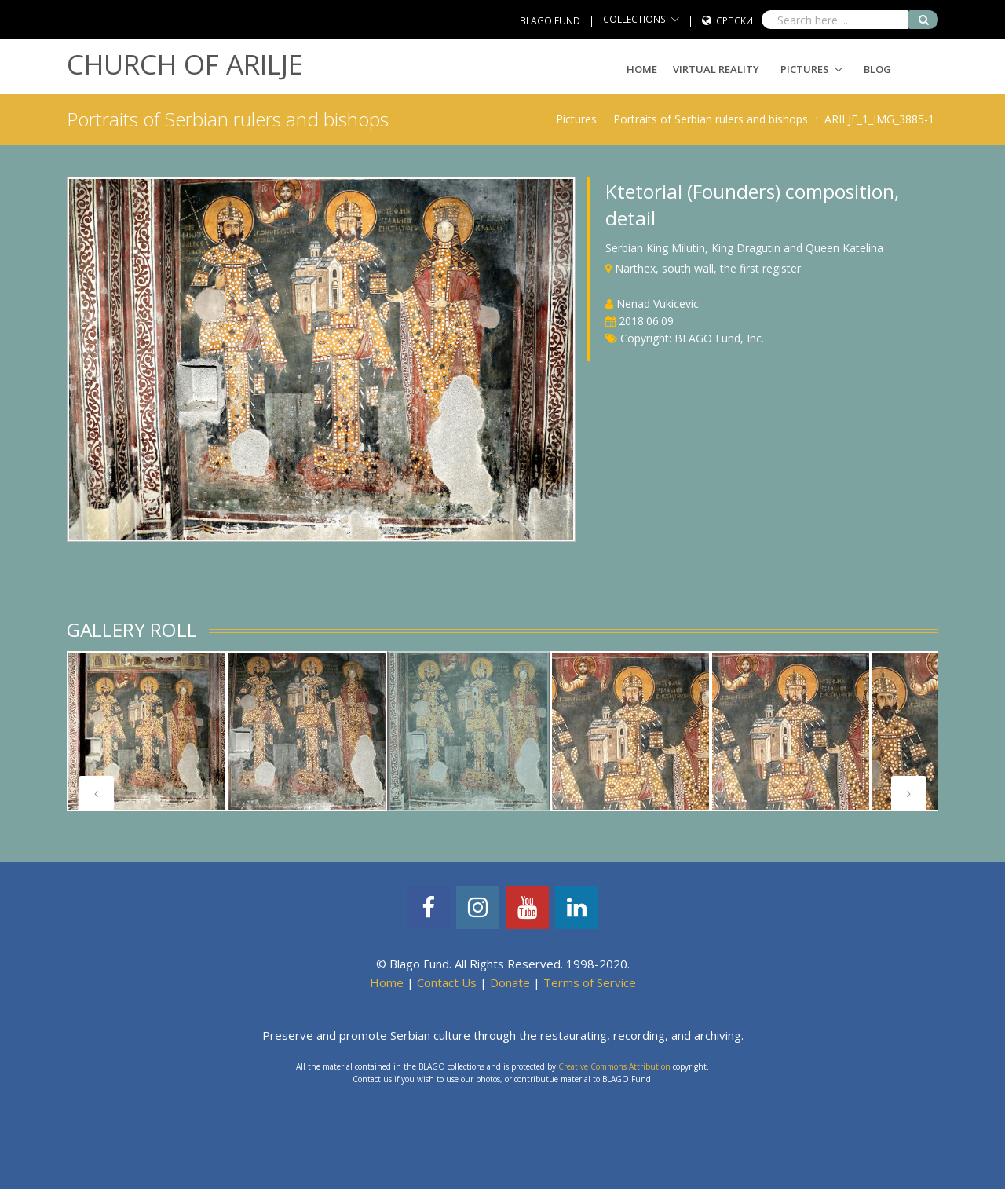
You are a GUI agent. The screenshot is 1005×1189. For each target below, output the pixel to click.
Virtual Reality (716, 69)
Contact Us (447, 982)
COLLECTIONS (634, 19)
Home (642, 69)
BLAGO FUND (550, 20)
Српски (734, 20)
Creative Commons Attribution (614, 1066)
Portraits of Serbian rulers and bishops (710, 119)
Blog (877, 69)
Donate (510, 982)
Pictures (804, 69)
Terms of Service (589, 982)
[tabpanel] (147, 731)
